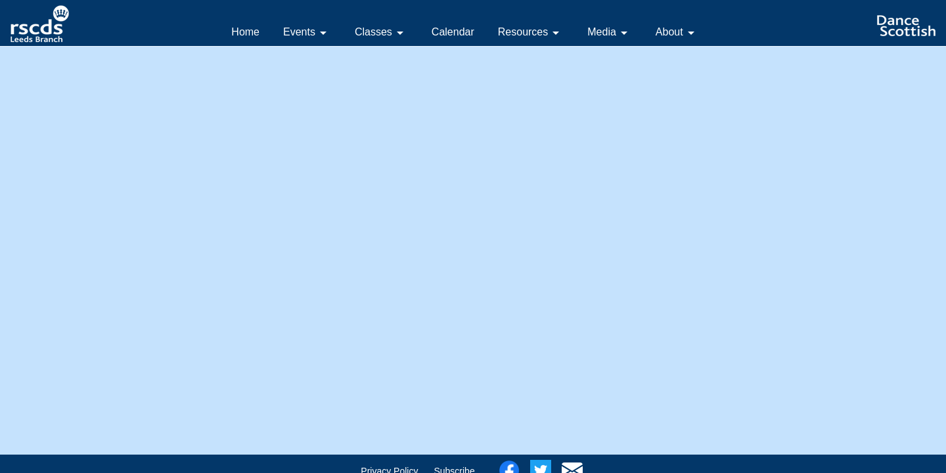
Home (245, 31)
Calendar (453, 31)
